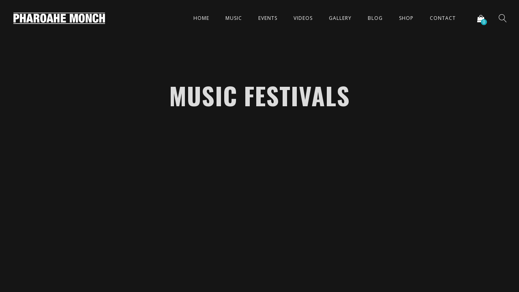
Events (267, 18)
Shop (406, 18)
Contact (443, 18)
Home (201, 18)
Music (233, 18)
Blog (375, 18)
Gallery (340, 18)
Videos (303, 18)
